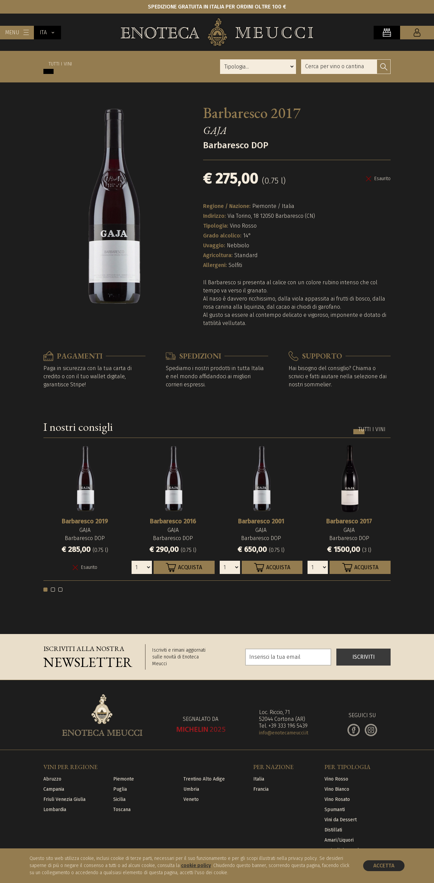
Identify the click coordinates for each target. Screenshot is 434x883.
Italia (258, 779)
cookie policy (196, 865)
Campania (53, 789)
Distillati (333, 830)
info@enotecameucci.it (283, 733)
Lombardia (54, 809)
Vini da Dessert (340, 820)
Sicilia (119, 799)
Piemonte (123, 779)
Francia (261, 789)
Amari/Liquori (339, 840)
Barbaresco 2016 (173, 521)
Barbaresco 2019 (85, 521)
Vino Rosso (336, 779)
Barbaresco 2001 (261, 521)
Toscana (122, 809)
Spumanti (334, 809)
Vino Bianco (336, 789)
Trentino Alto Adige (204, 779)
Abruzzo (52, 779)
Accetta (383, 865)
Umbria (191, 789)
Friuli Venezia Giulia (64, 799)
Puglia (120, 789)
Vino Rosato (337, 799)
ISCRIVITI (363, 657)
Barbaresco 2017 (349, 521)
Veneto (191, 799)
